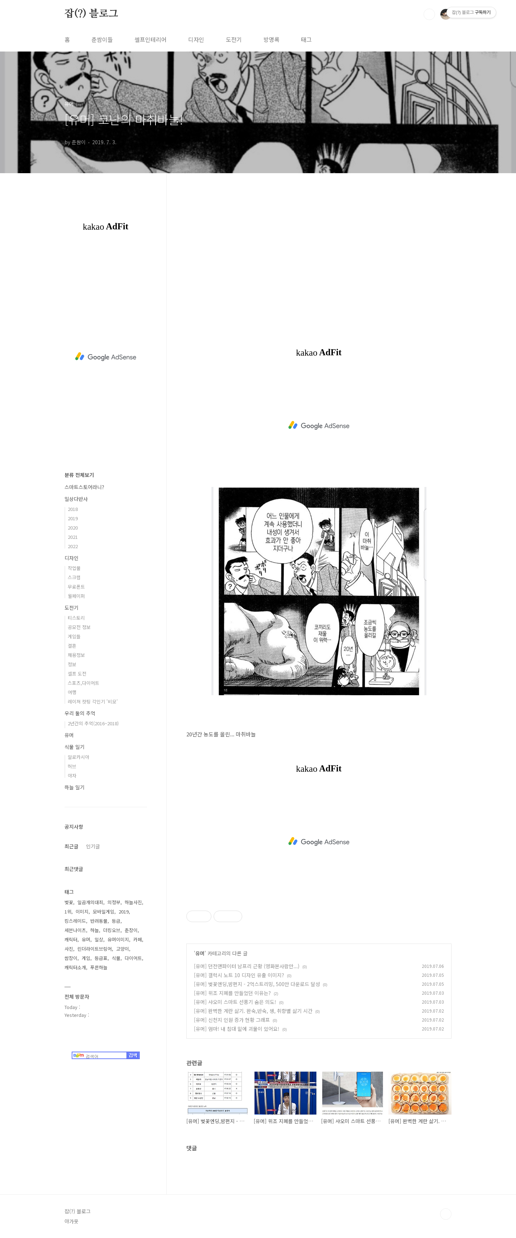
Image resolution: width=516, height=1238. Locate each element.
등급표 (101, 958)
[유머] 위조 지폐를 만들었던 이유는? (232, 992)
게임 (86, 958)
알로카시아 (78, 757)
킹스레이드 (75, 920)
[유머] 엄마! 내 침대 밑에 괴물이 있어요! (237, 1028)
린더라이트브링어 (94, 948)
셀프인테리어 (150, 39)
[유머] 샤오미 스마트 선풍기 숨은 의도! (235, 1001)
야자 (72, 775)
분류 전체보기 (79, 474)
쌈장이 (70, 958)
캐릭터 (70, 939)
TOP (446, 1214)
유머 (200, 953)
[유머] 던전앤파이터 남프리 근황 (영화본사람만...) (247, 966)
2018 (73, 509)
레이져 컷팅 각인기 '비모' (93, 701)
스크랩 (74, 577)
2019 (73, 518)
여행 (72, 692)
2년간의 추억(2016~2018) (93, 723)
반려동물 (99, 920)
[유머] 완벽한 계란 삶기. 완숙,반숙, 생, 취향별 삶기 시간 (253, 1010)
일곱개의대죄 (90, 902)
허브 (72, 766)
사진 (68, 948)
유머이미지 (118, 939)
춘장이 (131, 930)
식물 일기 (74, 746)
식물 (116, 958)
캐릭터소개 (75, 967)
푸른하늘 (99, 967)
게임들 (74, 636)
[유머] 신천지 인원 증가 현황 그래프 (232, 1019)
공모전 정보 (79, 627)
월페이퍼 (76, 596)
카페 (137, 939)
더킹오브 (111, 930)
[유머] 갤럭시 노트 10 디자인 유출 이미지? (239, 975)
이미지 (82, 911)
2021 (73, 536)
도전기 (234, 39)
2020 (73, 527)
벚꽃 (68, 902)
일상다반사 (76, 498)
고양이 (122, 948)
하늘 (94, 930)
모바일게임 (103, 911)
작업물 (74, 568)
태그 (306, 39)
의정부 (114, 902)
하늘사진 (133, 902)
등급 (116, 920)
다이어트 (133, 958)
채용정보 (76, 655)
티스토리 (76, 617)
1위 (67, 911)
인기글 (93, 846)
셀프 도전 (77, 673)
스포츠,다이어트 (83, 682)
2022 (73, 546)
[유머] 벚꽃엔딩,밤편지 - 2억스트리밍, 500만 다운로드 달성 (257, 984)
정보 (72, 664)
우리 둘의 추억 (79, 713)
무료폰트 (76, 586)
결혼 (72, 645)
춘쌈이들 (102, 39)
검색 (429, 14)
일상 (99, 939)
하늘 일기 (74, 787)
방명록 (271, 39)
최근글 (71, 846)
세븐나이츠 (75, 930)
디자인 (196, 39)
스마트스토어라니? (84, 487)
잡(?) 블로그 (91, 14)
